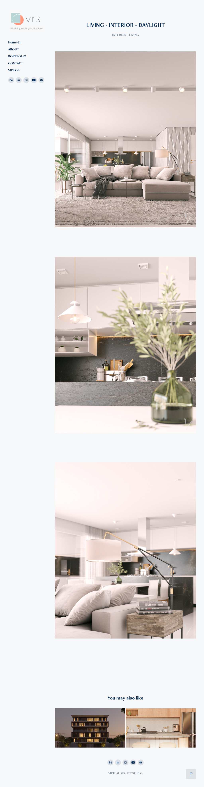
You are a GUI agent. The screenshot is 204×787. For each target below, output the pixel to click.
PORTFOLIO (17, 56)
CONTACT (15, 63)
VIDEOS (14, 70)
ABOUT (13, 49)
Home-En (14, 42)
